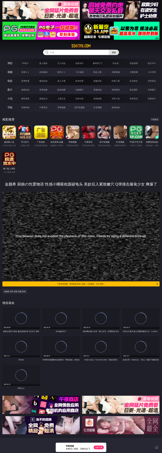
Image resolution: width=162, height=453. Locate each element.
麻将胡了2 (97, 63)
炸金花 (116, 63)
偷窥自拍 (25, 89)
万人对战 (61, 63)
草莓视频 (61, 107)
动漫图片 (79, 89)
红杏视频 (98, 107)
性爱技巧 (152, 98)
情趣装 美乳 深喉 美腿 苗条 (15, 291)
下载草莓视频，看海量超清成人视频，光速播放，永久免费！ (107, 283)
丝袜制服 (116, 72)
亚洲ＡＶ (25, 72)
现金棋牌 (134, 63)
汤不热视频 (79, 107)
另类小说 (116, 98)
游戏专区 (79, 63)
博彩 (10, 63)
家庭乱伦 (43, 98)
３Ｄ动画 (79, 72)
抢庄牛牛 (152, 63)
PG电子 (25, 63)
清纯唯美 (116, 89)
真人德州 (43, 63)
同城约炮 (25, 107)
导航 (10, 107)
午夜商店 (43, 107)
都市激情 (25, 98)
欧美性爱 (79, 80)
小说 (10, 98)
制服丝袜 (98, 80)
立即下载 (98, 447)
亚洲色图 (43, 89)
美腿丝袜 (98, 89)
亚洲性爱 (25, 80)
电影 (10, 81)
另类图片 (152, 89)
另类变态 (152, 80)
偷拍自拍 (43, 80)
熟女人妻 (98, 72)
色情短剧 (116, 107)
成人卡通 (61, 80)
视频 (10, 72)
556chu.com (81, 45)
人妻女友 (61, 98)
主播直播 (134, 72)
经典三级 (116, 80)
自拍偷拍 (43, 72)
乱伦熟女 (134, 80)
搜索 (114, 52)
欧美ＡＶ (61, 72)
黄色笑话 (134, 98)
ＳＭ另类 (152, 72)
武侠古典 (79, 98)
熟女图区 (134, 89)
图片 (10, 89)
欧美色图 (61, 89)
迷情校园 (98, 98)
